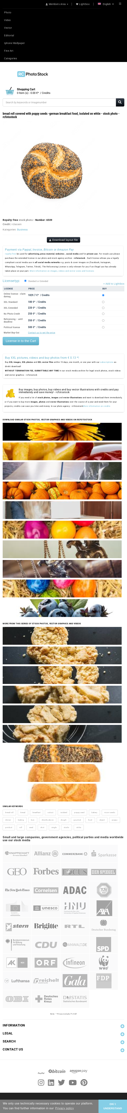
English (106, 4)
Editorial (9, 35)
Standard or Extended (38, 281)
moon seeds (109, 812)
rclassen (17, 224)
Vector (8, 27)
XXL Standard (10, 302)
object (102, 820)
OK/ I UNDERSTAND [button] (112, 1106)
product (8, 827)
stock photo (26, 220)
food (90, 820)
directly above (48, 820)
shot (42, 827)
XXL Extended (11, 308)
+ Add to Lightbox (114, 283)
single (54, 827)
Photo (7, 12)
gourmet (77, 820)
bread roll (9, 812)
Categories (10, 58)
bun (33, 820)
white (78, 827)
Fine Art (8, 50)
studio (66, 827)
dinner (8, 820)
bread (22, 812)
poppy (115, 820)
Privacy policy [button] (64, 1108)
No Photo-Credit (12, 313)
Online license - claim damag (15, 295)
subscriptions (106, 362)
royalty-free (10, 254)
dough (64, 820)
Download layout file (63, 239)
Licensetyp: (11, 281)
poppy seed (79, 812)
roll (20, 827)
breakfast (37, 812)
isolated (63, 812)
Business (22, 229)
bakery (94, 812)
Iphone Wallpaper (14, 43)
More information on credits (96, 406)
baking (21, 820)
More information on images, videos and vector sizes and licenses (62, 271)
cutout (50, 812)
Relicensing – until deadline (13, 320)
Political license (12, 327)
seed (31, 827)
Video (7, 20)
